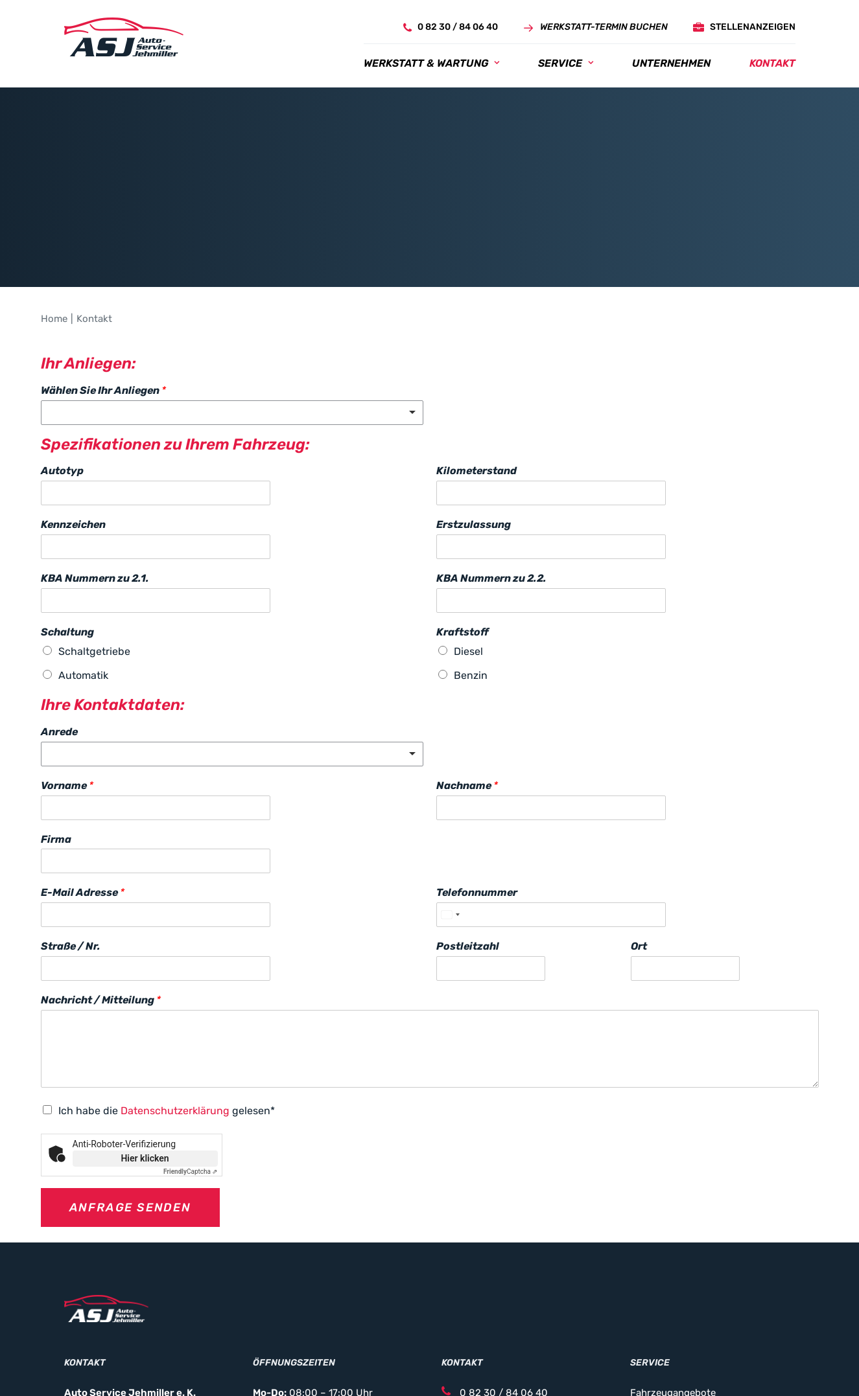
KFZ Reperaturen (668, 1262)
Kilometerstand (476, 322)
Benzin (471, 527)
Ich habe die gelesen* (166, 962)
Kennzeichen (73, 376)
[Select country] (450, 766)
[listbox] (232, 264)
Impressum (278, 1364)
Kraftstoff (462, 483)
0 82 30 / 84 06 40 (494, 1245)
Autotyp (62, 322)
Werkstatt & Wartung (431, 63)
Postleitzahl (467, 798)
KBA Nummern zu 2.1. (95, 430)
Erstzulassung (473, 376)
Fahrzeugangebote (673, 1245)
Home (54, 170)
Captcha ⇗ (190, 1023)
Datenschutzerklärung (175, 962)
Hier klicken (145, 1010)
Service (565, 63)
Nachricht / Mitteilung (101, 851)
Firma (56, 691)
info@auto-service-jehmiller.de (522, 1262)
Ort (639, 798)
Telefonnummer (476, 744)
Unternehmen (671, 63)
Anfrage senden (130, 1059)
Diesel (468, 503)
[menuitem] (446, 28)
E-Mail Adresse (82, 744)
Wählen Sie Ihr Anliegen (103, 242)
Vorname (67, 637)
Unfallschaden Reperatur (687, 1279)
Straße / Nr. (70, 798)
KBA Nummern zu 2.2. (491, 430)
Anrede (59, 583)
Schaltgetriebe (94, 503)
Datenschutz (340, 1364)
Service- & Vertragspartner (691, 1296)
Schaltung (67, 483)
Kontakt (772, 63)
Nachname (467, 637)
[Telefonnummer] (551, 766)
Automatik (83, 527)
